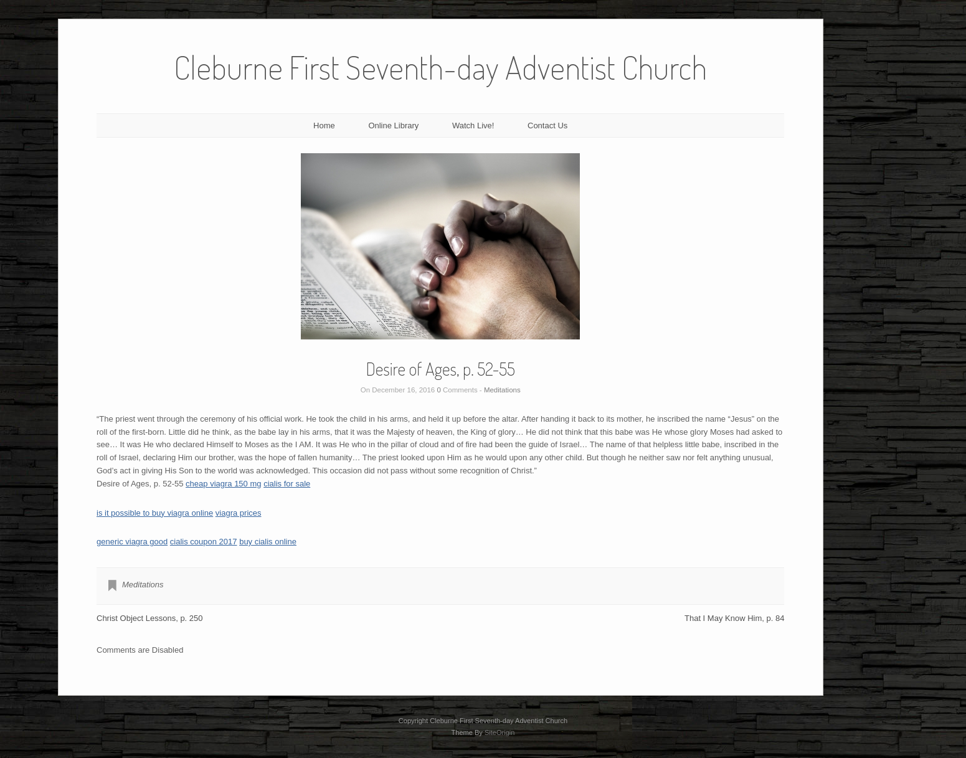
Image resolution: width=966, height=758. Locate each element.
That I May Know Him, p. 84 (734, 618)
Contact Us (547, 125)
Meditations (502, 390)
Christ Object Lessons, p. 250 (150, 618)
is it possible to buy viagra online (155, 513)
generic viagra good (132, 541)
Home (324, 125)
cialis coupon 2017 (203, 541)
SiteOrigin (500, 732)
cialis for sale (286, 483)
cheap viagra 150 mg (223, 483)
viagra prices (238, 513)
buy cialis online (267, 541)
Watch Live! (473, 125)
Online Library (393, 125)
